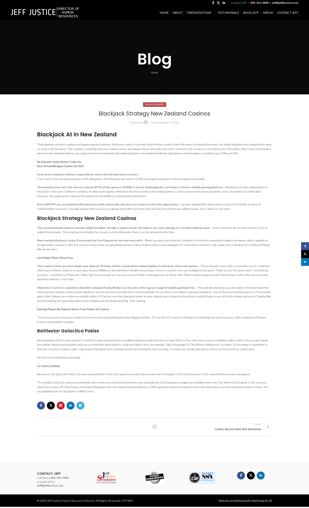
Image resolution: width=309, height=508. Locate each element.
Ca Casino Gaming (48, 366)
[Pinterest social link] (61, 405)
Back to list (154, 427)
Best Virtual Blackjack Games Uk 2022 (60, 166)
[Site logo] (45, 13)
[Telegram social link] (80, 405)
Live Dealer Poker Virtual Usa (55, 257)
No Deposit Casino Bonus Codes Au (59, 161)
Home (154, 72)
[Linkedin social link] (223, 3)
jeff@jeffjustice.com (50, 486)
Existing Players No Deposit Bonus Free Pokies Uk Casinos (73, 309)
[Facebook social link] (213, 3)
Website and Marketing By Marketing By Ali (245, 501)
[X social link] (218, 3)
